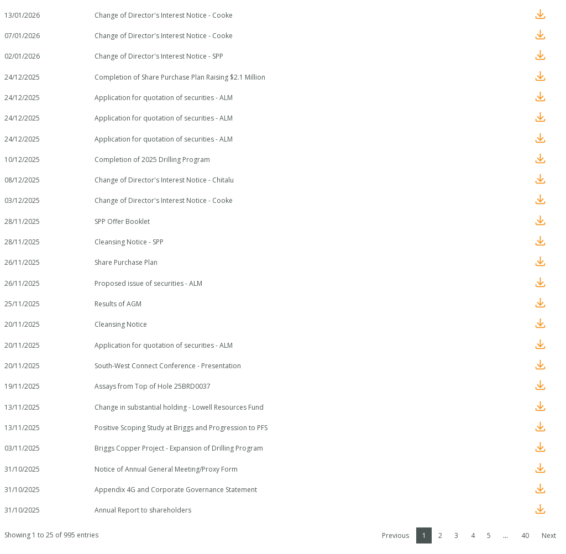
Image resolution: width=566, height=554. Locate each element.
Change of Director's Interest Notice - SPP (159, 56)
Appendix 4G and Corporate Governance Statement (176, 489)
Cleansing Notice (121, 324)
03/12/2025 (22, 200)
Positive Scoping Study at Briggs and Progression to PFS (181, 427)
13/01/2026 (22, 15)
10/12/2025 (22, 159)
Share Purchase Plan (126, 262)
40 (525, 535)
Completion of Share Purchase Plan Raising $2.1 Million (180, 77)
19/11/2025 (22, 386)
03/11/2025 (22, 448)
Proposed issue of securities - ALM (148, 283)
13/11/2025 (22, 407)
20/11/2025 (22, 324)
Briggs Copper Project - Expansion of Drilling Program (179, 448)
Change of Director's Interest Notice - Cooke (164, 15)
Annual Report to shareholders (143, 510)
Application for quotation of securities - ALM (164, 97)
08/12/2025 (22, 180)
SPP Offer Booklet (122, 221)
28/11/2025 (22, 221)
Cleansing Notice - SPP (129, 242)
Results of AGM (118, 304)
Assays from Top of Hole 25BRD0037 (153, 386)
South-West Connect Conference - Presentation (168, 365)
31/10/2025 (22, 469)
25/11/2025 (22, 304)
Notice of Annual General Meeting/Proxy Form (166, 469)
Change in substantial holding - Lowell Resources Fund (179, 407)
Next (549, 535)
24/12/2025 (22, 77)
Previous (395, 535)
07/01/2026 (22, 35)
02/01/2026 (22, 56)
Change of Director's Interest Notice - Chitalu (164, 180)
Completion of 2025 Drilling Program (152, 159)
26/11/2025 (22, 262)
